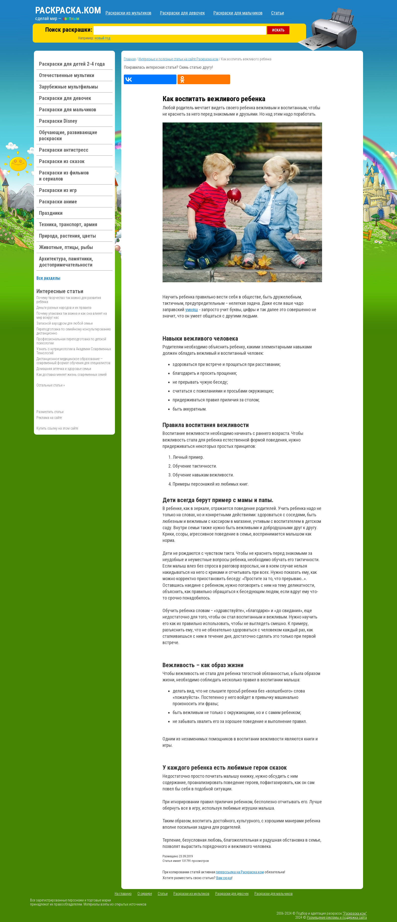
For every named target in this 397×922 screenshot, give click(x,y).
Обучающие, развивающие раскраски (68, 135)
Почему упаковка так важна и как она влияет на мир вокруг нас (71, 315)
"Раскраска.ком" (355, 913)
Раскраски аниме (58, 202)
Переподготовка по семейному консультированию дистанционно (73, 331)
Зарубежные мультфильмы (68, 87)
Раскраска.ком (68, 10)
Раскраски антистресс (63, 150)
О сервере (144, 894)
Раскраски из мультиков (128, 12)
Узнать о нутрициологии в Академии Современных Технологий (73, 351)
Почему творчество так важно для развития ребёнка (68, 300)
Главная (130, 59)
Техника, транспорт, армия (68, 224)
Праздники (51, 213)
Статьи (277, 12)
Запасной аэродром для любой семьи (64, 323)
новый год (102, 38)
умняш (191, 309)
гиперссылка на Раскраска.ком (240, 872)
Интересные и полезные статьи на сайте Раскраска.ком (178, 59)
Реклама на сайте (49, 418)
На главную (123, 894)
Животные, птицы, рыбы (66, 247)
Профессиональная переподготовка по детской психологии (71, 341)
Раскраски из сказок (62, 161)
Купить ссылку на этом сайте (57, 428)
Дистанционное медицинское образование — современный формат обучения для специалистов (73, 361)
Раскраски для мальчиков (238, 12)
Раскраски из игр (58, 190)
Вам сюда (224, 878)
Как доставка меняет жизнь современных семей (71, 375)
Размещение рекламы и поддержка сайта (337, 917)
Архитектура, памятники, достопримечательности (66, 262)
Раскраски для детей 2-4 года (72, 64)
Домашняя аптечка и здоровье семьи (63, 369)
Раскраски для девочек (182, 12)
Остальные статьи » (50, 385)
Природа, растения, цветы (67, 236)
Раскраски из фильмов (64, 176)
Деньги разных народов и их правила (63, 308)
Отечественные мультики (66, 75)
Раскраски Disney (58, 121)
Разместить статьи (50, 412)
